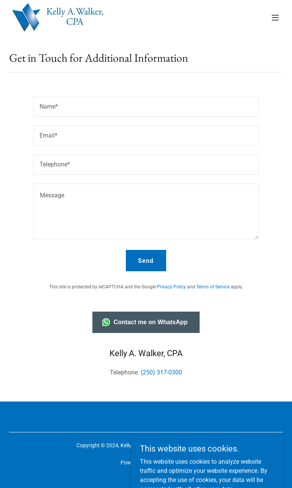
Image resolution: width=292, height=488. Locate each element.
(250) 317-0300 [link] (161, 372)
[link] (57, 17)
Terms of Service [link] (213, 287)
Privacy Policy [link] (171, 287)
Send (146, 260)
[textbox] (146, 107)
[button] (275, 17)
